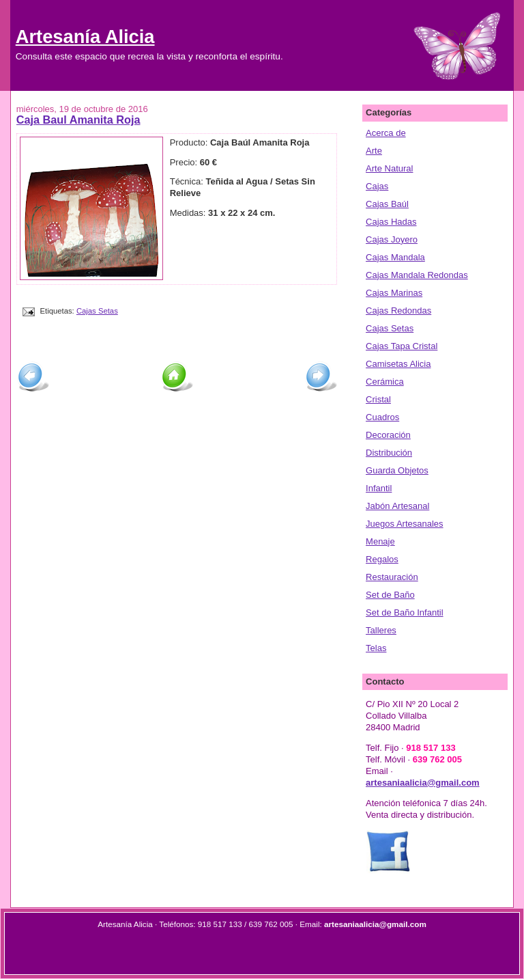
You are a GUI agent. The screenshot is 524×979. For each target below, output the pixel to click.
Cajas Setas (97, 311)
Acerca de (386, 133)
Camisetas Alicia (398, 364)
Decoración (388, 435)
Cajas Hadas (391, 222)
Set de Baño (390, 595)
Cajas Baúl (387, 204)
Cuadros (382, 417)
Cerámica (385, 381)
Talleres (381, 630)
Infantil (379, 488)
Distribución (389, 452)
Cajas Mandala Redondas (417, 275)
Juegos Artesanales (404, 524)
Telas (376, 648)
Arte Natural (389, 168)
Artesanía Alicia (85, 36)
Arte (374, 151)
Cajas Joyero (392, 239)
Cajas (377, 186)
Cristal (378, 399)
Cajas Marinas (394, 293)
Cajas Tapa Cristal (401, 346)
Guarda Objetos (397, 470)
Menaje (380, 541)
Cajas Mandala (395, 257)
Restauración (392, 577)
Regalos (382, 559)
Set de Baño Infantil (404, 612)
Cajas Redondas (398, 310)
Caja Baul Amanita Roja (78, 119)
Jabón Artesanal (397, 506)
